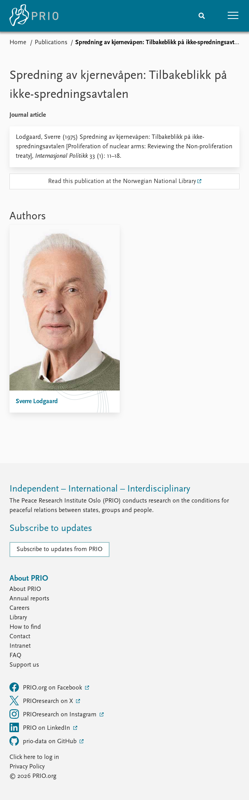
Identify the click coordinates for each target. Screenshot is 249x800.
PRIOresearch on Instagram (53, 714)
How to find (25, 627)
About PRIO (25, 589)
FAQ (15, 655)
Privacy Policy (27, 767)
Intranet (20, 646)
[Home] (33, 15)
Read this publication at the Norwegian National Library (122, 181)
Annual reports (29, 599)
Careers (19, 608)
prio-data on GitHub (43, 741)
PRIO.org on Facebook (46, 687)
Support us (24, 665)
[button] (233, 16)
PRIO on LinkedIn (40, 727)
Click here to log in (34, 757)
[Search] (201, 16)
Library (18, 618)
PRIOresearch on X (41, 700)
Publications (51, 42)
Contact (19, 637)
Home (17, 42)
